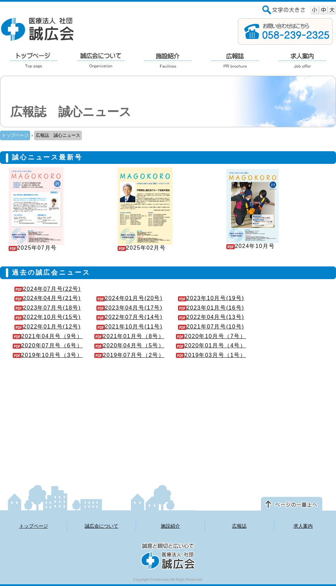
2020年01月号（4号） (211, 345)
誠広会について (101, 526)
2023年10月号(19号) (211, 298)
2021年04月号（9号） (48, 336)
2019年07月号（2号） (129, 355)
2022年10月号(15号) (47, 317)
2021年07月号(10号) (211, 327)
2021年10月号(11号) (129, 327)
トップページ (15, 135)
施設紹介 (170, 526)
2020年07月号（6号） (48, 345)
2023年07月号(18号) (47, 308)
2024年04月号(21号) (47, 298)
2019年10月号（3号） (48, 355)
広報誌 (239, 526)
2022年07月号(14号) (129, 317)
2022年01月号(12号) (47, 327)
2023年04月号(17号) (129, 308)
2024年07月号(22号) (47, 289)
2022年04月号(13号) (211, 317)
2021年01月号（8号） (129, 336)
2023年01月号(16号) (211, 308)
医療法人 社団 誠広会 (37, 28)
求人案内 (303, 526)
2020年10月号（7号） (211, 336)
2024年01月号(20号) (129, 298)
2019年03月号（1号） (211, 355)
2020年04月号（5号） (129, 345)
